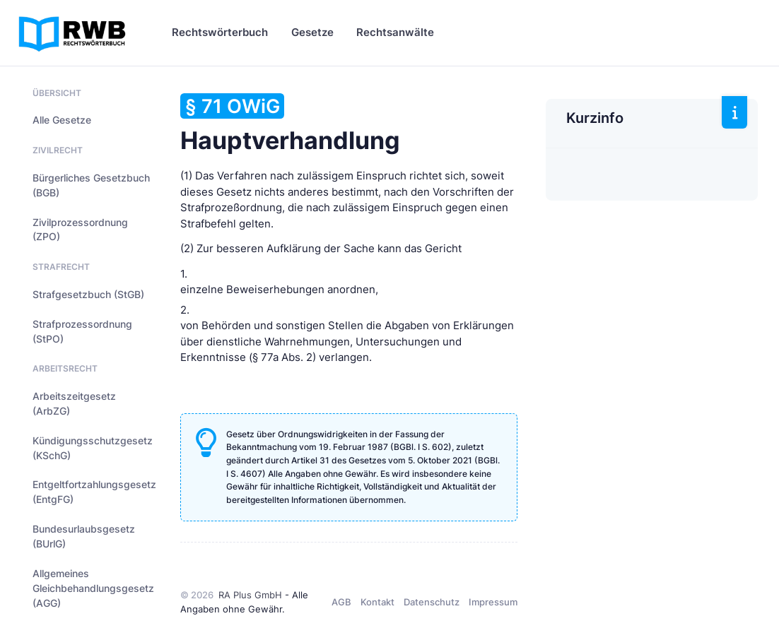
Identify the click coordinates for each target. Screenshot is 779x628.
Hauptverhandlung (290, 123)
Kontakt (377, 602)
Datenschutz (431, 602)
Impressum (493, 602)
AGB (341, 602)
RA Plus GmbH (250, 594)
